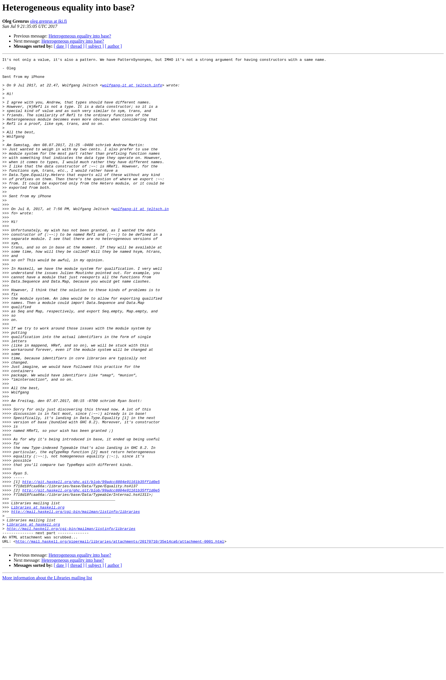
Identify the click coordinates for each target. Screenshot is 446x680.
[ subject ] (95, 46)
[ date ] (60, 46)
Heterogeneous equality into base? (80, 36)
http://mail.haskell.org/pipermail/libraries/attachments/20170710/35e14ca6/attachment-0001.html (120, 638)
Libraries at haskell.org (37, 597)
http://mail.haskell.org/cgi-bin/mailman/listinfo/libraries (75, 602)
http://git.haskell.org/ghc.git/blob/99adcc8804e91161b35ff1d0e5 (91, 566)
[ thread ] (76, 46)
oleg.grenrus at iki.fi (48, 21)
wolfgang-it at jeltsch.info (132, 91)
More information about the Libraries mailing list (47, 675)
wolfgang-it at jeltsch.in (141, 239)
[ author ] (113, 46)
